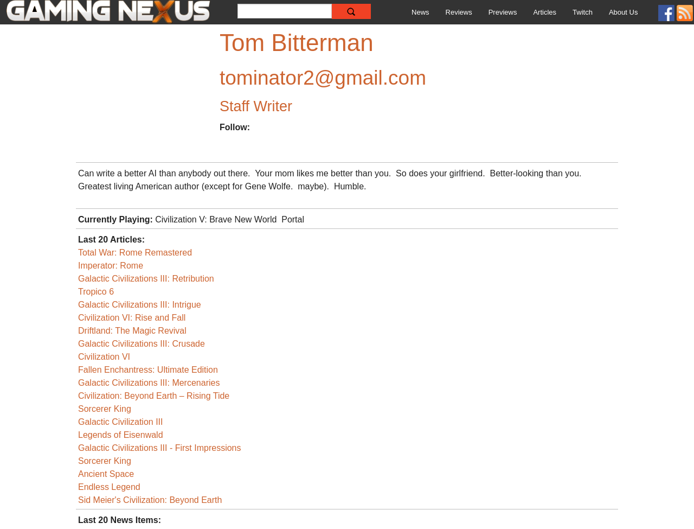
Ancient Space (106, 474)
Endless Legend (109, 487)
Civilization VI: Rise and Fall (131, 317)
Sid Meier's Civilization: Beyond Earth (150, 500)
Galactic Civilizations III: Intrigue (139, 304)
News (420, 12)
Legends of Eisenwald (120, 434)
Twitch (583, 12)
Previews (503, 12)
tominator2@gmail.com (323, 78)
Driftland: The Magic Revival (132, 330)
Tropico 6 (96, 291)
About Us (623, 12)
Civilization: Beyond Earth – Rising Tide (153, 395)
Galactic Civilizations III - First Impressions (159, 447)
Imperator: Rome (110, 265)
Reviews (459, 12)
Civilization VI (104, 356)
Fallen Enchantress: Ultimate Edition (148, 369)
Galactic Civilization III (120, 421)
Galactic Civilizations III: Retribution (146, 278)
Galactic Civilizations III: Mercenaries (149, 382)
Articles (544, 12)
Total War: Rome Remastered (135, 252)
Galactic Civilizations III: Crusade (141, 343)
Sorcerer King (104, 408)
